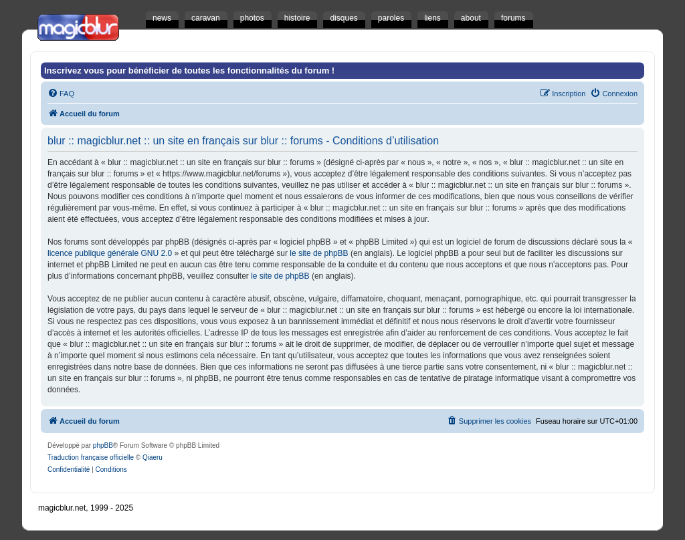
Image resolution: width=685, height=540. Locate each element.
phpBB (103, 445)
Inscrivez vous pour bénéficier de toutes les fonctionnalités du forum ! (189, 70)
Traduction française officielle (90, 457)
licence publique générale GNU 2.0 (109, 253)
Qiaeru (152, 457)
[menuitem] (60, 94)
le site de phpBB (319, 253)
